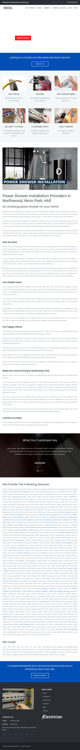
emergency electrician (17, 548)
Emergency (32, 8)
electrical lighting (24, 624)
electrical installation (16, 515)
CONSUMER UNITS (40, 126)
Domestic (47, 8)
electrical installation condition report (27, 530)
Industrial (63, 8)
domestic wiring (7, 581)
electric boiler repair (51, 522)
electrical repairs (52, 515)
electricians (48, 422)
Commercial (55, 8)
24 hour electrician (65, 512)
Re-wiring (13, 98)
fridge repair (42, 515)
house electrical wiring (15, 492)
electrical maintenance (24, 553)
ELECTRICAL (13, 94)
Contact (75, 8)
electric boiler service (21, 525)
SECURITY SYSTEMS (14, 126)
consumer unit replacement (68, 517)
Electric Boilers (35, 98)
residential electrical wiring (49, 527)
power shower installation (42, 520)
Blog (44, 707)
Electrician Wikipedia (71, 629)
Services (39, 8)
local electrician (43, 601)
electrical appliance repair (20, 517)
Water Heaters (44, 98)
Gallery (70, 8)
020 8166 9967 (73, 2)
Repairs (35, 133)
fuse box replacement (50, 517)
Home (26, 8)
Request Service (23, 38)
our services (71, 246)
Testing (16, 101)
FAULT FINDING (66, 126)
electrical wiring (50, 525)
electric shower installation (25, 520)
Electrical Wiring (65, 532)
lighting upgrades (63, 591)
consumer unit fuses (19, 497)
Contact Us (40, 64)
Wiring (7, 98)
